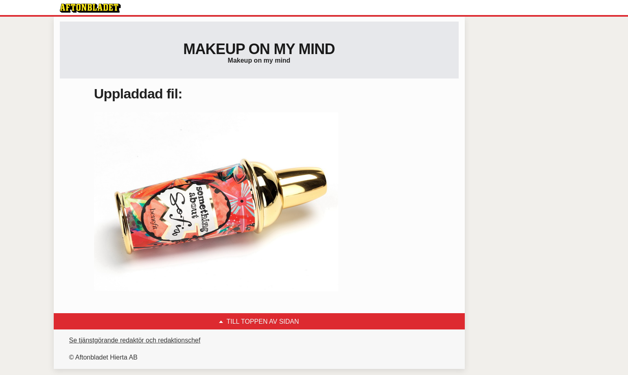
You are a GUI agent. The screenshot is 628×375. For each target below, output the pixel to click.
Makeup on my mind (259, 49)
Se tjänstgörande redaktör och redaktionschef (135, 340)
